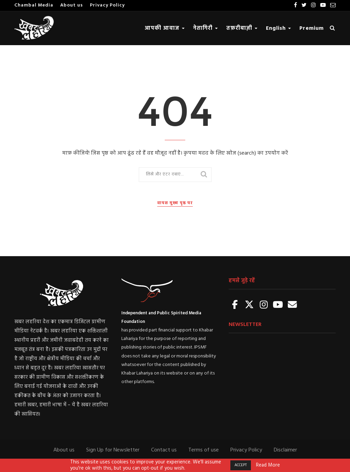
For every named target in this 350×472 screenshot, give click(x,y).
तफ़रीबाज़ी (241, 28)
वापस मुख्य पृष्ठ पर (175, 203)
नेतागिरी (205, 28)
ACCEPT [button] (240, 465)
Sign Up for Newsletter (112, 450)
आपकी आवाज (165, 28)
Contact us (164, 450)
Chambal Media (33, 5)
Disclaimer (285, 450)
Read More (268, 465)
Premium (311, 28)
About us (71, 5)
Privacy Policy (107, 5)
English (278, 28)
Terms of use (203, 450)
